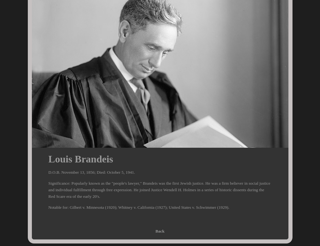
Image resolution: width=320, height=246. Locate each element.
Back (160, 231)
